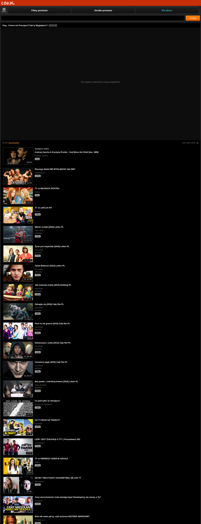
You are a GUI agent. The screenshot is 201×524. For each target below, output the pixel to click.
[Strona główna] (8, 3)
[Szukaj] (93, 18)
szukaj (193, 18)
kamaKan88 (13, 143)
